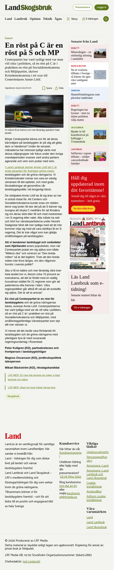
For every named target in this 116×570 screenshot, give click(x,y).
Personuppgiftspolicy (97, 459)
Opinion (35, 18)
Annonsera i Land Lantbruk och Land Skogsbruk (98, 474)
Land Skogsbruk (97, 527)
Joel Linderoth (31, 561)
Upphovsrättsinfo (98, 452)
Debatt (9, 38)
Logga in (101, 7)
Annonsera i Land (98, 465)
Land (8, 18)
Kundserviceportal (70, 454)
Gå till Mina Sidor (70, 476)
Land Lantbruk (96, 522)
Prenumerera (82, 7)
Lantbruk (20, 18)
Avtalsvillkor (94, 491)
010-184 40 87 (68, 486)
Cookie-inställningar (94, 484)
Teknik (47, 18)
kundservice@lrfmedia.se (69, 495)
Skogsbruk (13, 396)
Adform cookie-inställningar (96, 498)
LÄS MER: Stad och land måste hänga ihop (31, 387)
